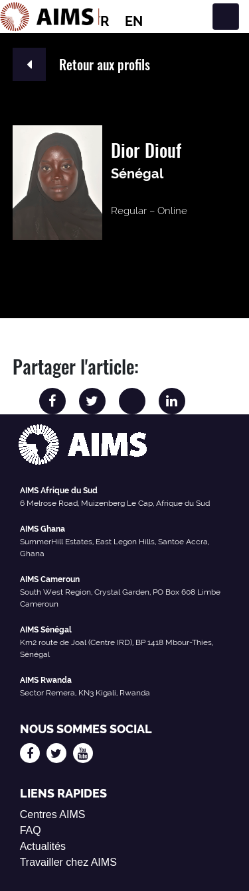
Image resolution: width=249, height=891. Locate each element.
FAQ (30, 830)
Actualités (43, 846)
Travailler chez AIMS (68, 862)
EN (134, 21)
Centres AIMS (53, 814)
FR (101, 21)
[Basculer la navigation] (225, 16)
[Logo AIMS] (50, 16)
